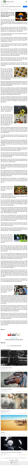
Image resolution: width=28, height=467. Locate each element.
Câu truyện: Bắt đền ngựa (6, 389)
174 (26, 458)
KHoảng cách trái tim (5, 411)
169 (14, 458)
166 (6, 458)
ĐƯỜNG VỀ (3, 432)
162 (22, 457)
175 (9, 459)
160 (18, 457)
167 (9, 458)
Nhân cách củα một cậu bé (6, 367)
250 (16, 459)
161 (20, 457)
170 (16, 458)
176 (12, 459)
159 (15, 457)
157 (10, 457)
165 (4, 458)
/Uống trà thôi (14, 462)
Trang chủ (3, 4)
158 (13, 457)
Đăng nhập (9, 345)
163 (25, 457)
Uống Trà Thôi (10, 1)
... (6, 457)
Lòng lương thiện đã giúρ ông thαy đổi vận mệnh (11, 452)
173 (23, 458)
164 (2, 458)
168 (11, 458)
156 (8, 457)
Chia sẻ (7, 4)
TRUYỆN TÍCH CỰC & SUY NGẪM (15, 9)
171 (18, 458)
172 (21, 458)
